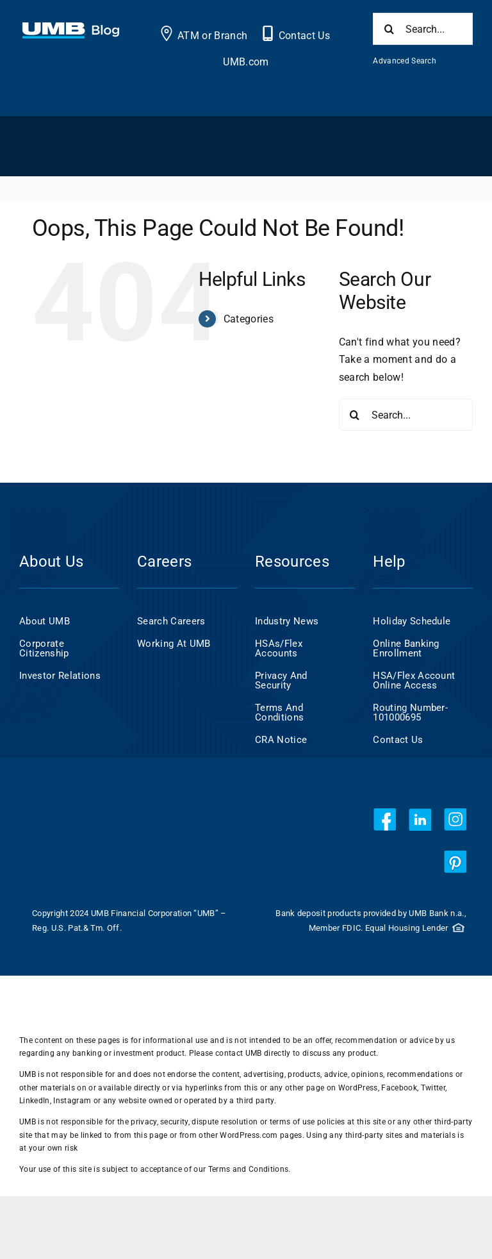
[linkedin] (420, 819)
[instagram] (455, 819)
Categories (249, 319)
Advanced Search (404, 60)
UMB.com (245, 62)
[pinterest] (455, 862)
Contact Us (304, 35)
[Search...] (423, 29)
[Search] (389, 29)
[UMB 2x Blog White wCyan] (70, 29)
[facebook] (384, 819)
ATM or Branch (212, 35)
